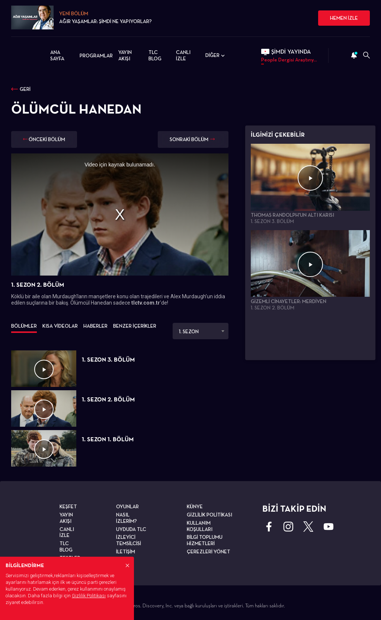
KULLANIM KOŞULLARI (199, 526)
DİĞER (215, 55)
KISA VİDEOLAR (60, 326)
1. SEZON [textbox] (189, 331)
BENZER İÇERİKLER (134, 326)
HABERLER (95, 326)
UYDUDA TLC (131, 529)
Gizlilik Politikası (89, 595)
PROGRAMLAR (96, 55)
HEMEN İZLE (344, 18)
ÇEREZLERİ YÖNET (208, 551)
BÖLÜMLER (24, 326)
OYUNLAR (127, 506)
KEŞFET (68, 506)
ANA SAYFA (57, 55)
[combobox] (200, 331)
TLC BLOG (154, 55)
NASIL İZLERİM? (126, 518)
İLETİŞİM (125, 551)
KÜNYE (195, 506)
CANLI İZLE (183, 55)
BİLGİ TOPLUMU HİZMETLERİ (204, 540)
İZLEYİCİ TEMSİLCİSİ (128, 540)
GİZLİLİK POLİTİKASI (209, 515)
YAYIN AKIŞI (125, 55)
